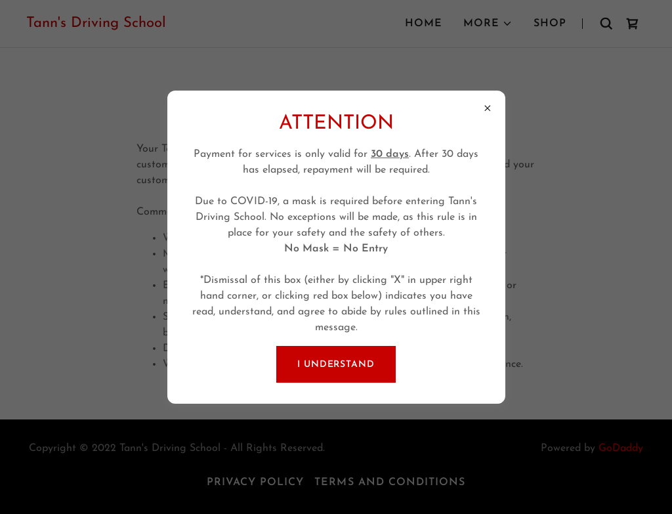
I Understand (336, 365)
